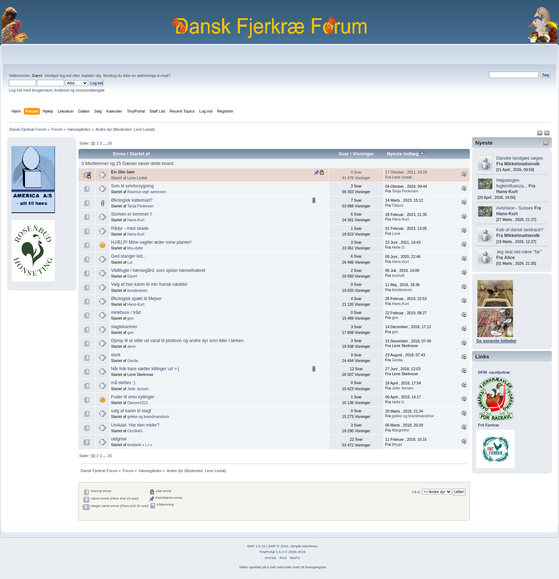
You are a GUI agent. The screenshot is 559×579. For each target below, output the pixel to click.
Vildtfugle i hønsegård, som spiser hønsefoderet (158, 270)
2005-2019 (297, 552)
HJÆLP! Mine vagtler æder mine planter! (151, 242)
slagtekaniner (124, 326)
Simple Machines (303, 546)
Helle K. (398, 402)
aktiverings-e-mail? (153, 75)
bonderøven (137, 290)
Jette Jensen (138, 389)
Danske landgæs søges (519, 158)
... (105, 143)
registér (87, 75)
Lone (396, 233)
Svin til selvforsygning (132, 185)
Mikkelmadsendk (522, 163)
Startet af (139, 153)
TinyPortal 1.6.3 (271, 552)
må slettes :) (123, 382)
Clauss (397, 205)
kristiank (134, 445)
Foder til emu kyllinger (132, 396)
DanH (132, 276)
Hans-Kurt (507, 191)
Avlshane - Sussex (514, 208)
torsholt (398, 275)
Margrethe (400, 430)
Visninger (363, 153)
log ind (65, 75)
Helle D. (398, 247)
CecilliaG (134, 431)
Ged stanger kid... (128, 256)
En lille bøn (123, 172)
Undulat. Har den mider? (135, 425)
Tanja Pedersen (405, 191)
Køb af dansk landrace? (519, 229)
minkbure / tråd (125, 312)
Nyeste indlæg (405, 153)
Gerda (132, 360)
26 (109, 143)
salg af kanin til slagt (131, 410)
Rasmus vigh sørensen (146, 192)
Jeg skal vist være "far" (519, 251)
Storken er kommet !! (131, 214)
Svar (344, 153)
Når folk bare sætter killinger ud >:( (145, 368)
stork (115, 354)
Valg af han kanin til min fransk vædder (149, 284)
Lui (129, 262)
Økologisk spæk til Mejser (136, 298)
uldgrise (119, 438)
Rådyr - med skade (129, 228)
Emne (119, 153)
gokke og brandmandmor (148, 416)
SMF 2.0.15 (256, 546)
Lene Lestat (144, 129)
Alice (509, 257)
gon (130, 318)
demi (131, 346)
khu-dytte (135, 248)
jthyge (397, 444)
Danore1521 (137, 402)
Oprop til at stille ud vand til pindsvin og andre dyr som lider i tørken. (178, 340)
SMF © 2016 (278, 546)
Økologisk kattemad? (131, 200)
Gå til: (416, 492)
